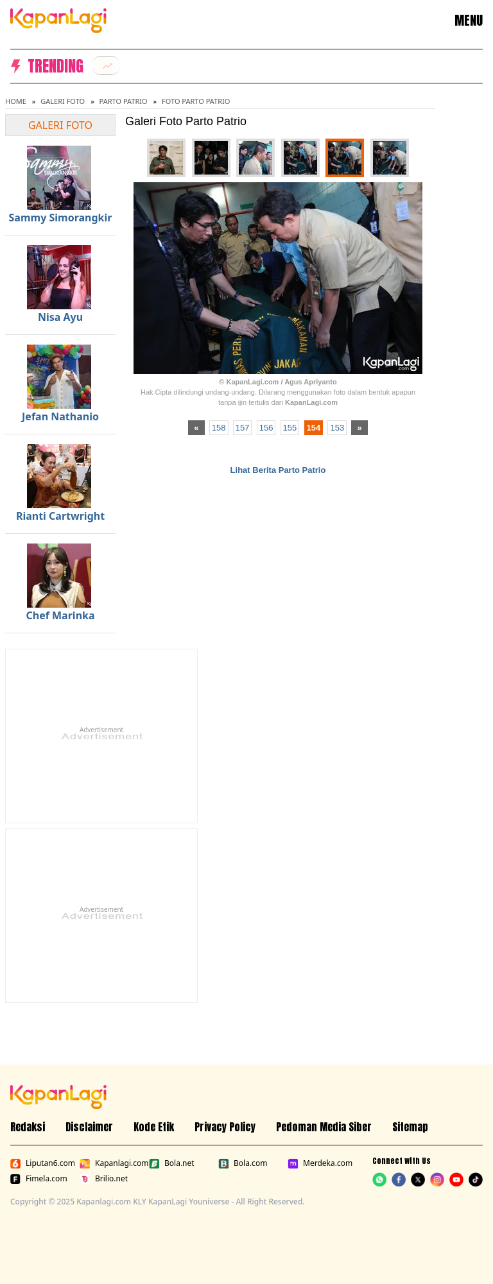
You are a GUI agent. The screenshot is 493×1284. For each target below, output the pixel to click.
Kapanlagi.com (112, 1163)
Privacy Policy (225, 1126)
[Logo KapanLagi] (58, 19)
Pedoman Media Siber (324, 1126)
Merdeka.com (320, 1163)
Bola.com (242, 1163)
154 (314, 427)
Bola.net (172, 1163)
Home (15, 101)
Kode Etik (154, 1126)
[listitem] (106, 65)
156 (266, 427)
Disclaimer (89, 1126)
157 (243, 427)
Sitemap (410, 1126)
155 (290, 427)
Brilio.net (104, 1179)
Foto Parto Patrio (196, 101)
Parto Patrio (123, 101)
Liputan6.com (42, 1163)
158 (219, 427)
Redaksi (27, 1126)
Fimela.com (38, 1179)
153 (337, 427)
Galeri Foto (62, 101)
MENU (468, 21)
